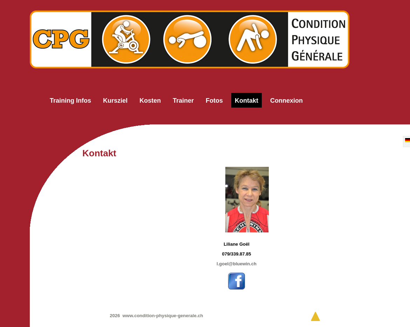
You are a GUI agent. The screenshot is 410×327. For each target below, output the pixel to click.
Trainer (183, 100)
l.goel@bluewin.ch (237, 263)
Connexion (286, 100)
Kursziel (115, 100)
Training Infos (70, 100)
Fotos (214, 100)
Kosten (150, 100)
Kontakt (246, 100)
